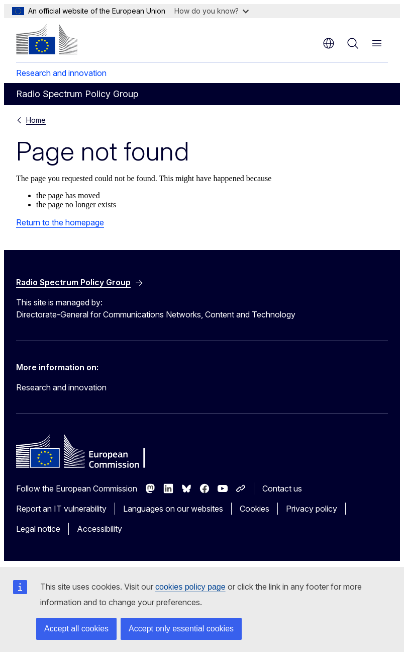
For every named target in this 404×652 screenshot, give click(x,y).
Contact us (282, 488)
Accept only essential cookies (181, 628)
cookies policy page (190, 587)
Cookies (254, 509)
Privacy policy (311, 509)
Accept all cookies (76, 628)
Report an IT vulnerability (61, 509)
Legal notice (38, 529)
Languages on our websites (173, 509)
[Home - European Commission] (46, 39)
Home (36, 120)
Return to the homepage (60, 222)
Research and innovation (61, 73)
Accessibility (99, 529)
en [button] (329, 43)
